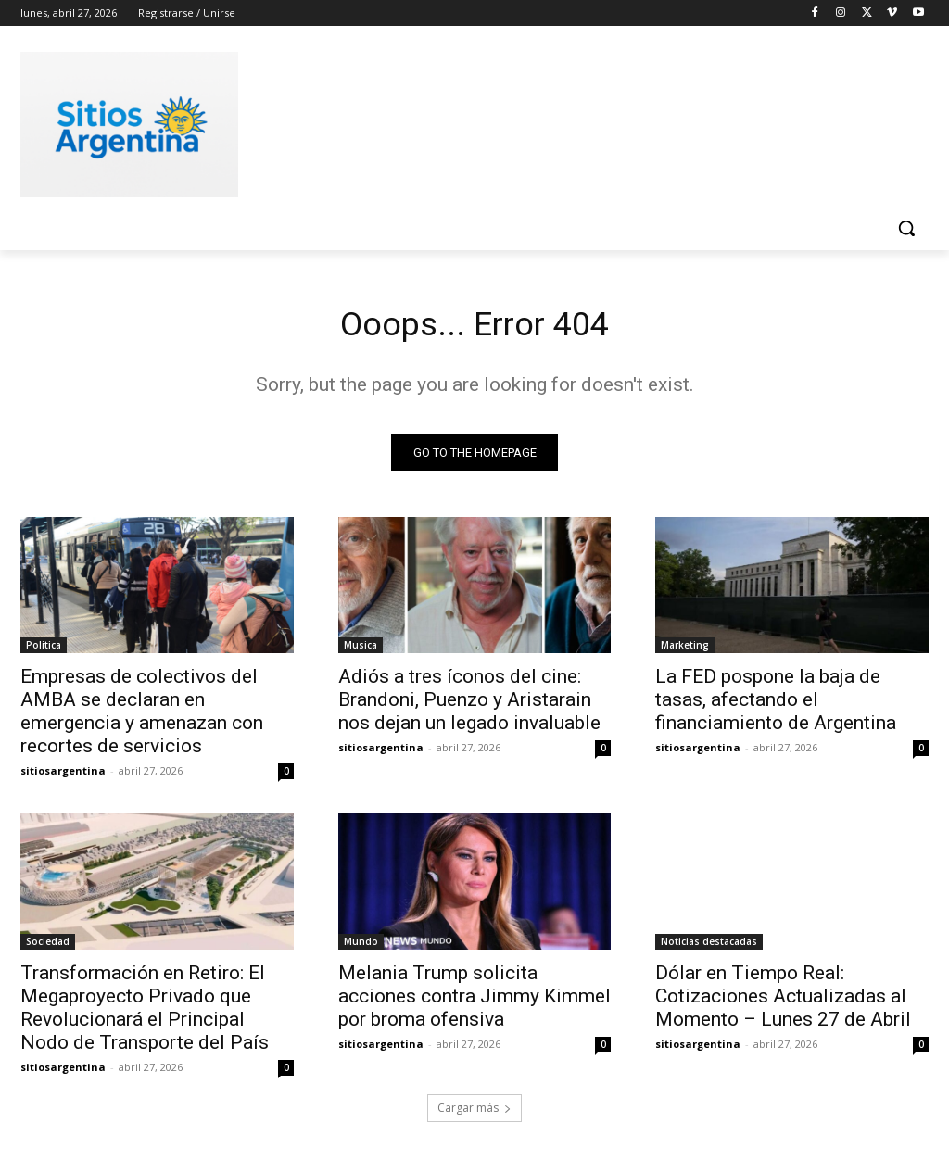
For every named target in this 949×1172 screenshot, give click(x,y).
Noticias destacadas (709, 946)
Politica (43, 650)
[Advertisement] (455, 121)
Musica (360, 650)
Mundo (361, 946)
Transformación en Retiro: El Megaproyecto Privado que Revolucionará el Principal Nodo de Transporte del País (144, 1013)
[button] (906, 228)
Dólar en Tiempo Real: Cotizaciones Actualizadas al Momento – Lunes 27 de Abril (783, 1001)
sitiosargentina (63, 776)
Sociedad (48, 946)
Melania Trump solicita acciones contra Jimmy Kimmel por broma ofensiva (474, 1001)
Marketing (685, 650)
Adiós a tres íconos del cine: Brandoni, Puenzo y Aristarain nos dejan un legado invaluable (469, 705)
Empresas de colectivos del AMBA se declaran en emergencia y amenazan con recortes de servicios (141, 716)
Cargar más (474, 1113)
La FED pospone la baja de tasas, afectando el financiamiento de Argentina (775, 705)
